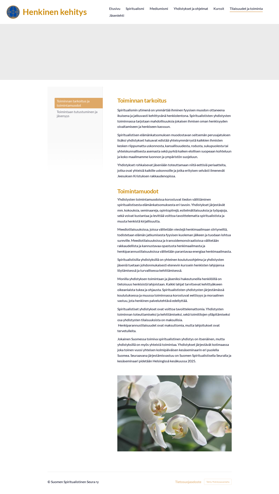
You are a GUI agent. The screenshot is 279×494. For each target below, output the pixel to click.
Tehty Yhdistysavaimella (217, 482)
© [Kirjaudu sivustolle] (49, 482)
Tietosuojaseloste (188, 482)
